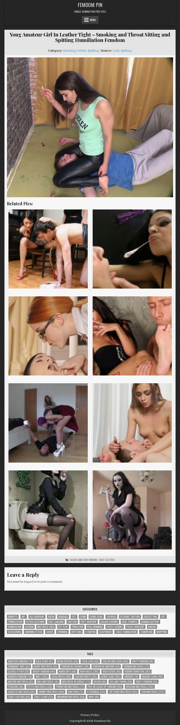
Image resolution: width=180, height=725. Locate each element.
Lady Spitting (122, 50)
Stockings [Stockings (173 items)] (96, 692)
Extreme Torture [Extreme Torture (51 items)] (130, 617)
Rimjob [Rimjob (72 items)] (152, 627)
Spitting (93, 50)
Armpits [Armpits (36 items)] (13, 617)
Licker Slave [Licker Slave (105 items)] (110, 677)
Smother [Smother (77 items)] (75, 692)
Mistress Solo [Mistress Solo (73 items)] (45, 627)
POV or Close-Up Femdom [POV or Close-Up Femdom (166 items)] (105, 687)
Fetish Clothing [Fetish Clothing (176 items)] (35, 622)
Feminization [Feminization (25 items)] (15, 622)
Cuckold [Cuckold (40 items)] (111, 617)
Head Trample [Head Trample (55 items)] (129, 622)
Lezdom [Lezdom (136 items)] (29, 627)
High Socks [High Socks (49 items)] (112, 672)
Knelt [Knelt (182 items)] (41, 677)
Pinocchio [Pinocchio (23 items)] (77, 627)
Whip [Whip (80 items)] (93, 697)
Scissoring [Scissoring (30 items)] (14, 632)
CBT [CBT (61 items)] (74, 617)
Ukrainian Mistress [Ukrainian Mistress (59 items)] (71, 697)
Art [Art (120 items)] (24, 617)
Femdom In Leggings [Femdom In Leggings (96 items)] (75, 666)
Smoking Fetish (74, 50)
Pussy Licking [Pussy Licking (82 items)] (115, 627)
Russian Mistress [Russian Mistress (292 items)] (140, 687)
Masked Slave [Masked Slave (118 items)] (152, 677)
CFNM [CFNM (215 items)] (83, 617)
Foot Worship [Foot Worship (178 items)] (89, 622)
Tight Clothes (106, 560)
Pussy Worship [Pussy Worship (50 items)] (135, 627)
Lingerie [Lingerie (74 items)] (131, 677)
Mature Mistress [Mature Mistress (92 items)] (20, 682)
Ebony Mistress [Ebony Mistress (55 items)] (45, 666)
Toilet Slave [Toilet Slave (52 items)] (43, 697)
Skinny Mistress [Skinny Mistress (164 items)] (51, 692)
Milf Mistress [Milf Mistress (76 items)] (47, 682)
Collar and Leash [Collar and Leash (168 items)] (115, 661)
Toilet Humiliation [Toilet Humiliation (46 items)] (126, 632)
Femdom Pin (90, 4)
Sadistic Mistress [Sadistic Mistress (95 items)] (21, 692)
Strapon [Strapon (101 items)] (90, 632)
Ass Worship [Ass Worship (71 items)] (37, 617)
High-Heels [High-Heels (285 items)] (89, 672)
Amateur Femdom (87, 560)
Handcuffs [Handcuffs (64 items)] (67, 672)
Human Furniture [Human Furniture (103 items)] (137, 672)
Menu (93, 20)
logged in (30, 581)
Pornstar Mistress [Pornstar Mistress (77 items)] (70, 687)
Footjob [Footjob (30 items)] (72, 622)
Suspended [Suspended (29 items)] (105, 632)
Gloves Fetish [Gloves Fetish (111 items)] (18, 672)
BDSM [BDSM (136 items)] (51, 617)
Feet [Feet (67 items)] (163, 617)
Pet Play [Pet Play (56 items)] (63, 627)
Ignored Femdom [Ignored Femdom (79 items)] (20, 677)
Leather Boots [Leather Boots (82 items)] (86, 677)
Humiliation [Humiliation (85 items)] (14, 627)
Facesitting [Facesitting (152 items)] (150, 617)
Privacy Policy (90, 715)
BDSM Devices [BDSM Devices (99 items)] (67, 661)
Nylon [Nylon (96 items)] (100, 682)
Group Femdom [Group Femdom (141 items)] (43, 672)
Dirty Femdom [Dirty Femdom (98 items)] (142, 661)
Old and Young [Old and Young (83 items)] (121, 682)
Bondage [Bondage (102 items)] (63, 617)
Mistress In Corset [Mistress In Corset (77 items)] (76, 682)
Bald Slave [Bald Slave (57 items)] (44, 661)
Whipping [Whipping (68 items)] (161, 632)
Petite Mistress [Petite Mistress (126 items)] (39, 687)
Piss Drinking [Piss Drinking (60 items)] (95, 627)
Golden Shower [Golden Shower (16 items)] (109, 622)
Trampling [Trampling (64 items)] (146, 632)
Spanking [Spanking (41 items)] (62, 632)
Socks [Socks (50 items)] (49, 632)
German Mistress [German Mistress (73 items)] (136, 666)
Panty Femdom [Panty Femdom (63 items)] (146, 682)
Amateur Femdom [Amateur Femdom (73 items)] (20, 661)
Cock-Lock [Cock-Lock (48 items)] (90, 661)
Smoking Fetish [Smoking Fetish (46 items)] (33, 632)
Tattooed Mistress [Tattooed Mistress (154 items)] (123, 692)
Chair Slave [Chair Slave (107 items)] (96, 617)
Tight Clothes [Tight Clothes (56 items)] (19, 697)
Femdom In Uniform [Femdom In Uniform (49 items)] (106, 666)
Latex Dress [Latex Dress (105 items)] (61, 677)
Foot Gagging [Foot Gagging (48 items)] (56, 622)
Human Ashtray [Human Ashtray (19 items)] (150, 622)
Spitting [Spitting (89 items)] (76, 632)
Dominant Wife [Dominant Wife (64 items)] (19, 666)
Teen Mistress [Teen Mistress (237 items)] (152, 692)
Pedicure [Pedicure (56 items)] (15, 687)
